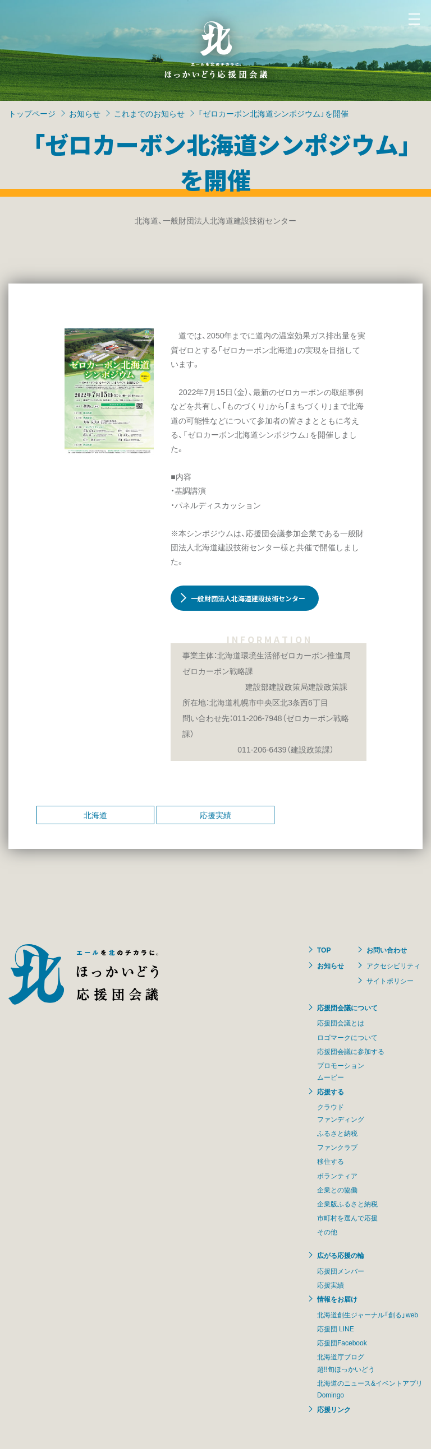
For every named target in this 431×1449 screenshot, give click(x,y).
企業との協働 (337, 1190)
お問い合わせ (386, 950)
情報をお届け (337, 1299)
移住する (330, 1161)
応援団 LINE (335, 1328)
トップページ (32, 113)
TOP (324, 950)
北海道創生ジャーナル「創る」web (367, 1314)
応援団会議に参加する (350, 1051)
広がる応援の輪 (340, 1255)
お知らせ (84, 113)
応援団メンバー (340, 1271)
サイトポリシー (390, 981)
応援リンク (334, 1409)
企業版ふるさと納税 (347, 1204)
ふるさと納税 (337, 1133)
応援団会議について (347, 1007)
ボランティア (337, 1176)
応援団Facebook (342, 1342)
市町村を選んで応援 (347, 1218)
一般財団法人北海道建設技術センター (248, 598)
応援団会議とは (340, 1023)
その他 (327, 1232)
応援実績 (215, 814)
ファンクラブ (337, 1147)
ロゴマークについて (347, 1037)
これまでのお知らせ (149, 113)
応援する (330, 1091)
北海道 (95, 814)
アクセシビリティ (393, 965)
